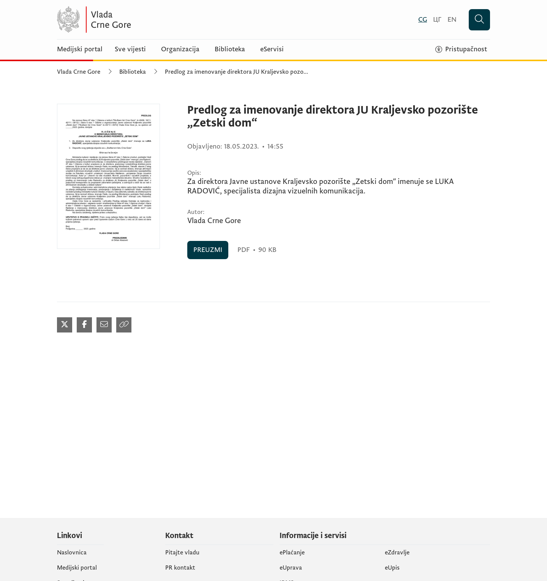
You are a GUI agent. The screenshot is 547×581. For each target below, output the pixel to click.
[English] (452, 19)
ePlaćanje (292, 552)
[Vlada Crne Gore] (131, 19)
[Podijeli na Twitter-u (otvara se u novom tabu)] (64, 324)
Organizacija (180, 49)
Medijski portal (80, 49)
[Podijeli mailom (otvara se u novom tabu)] (104, 324)
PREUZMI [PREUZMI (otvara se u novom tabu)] (207, 250)
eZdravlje (397, 552)
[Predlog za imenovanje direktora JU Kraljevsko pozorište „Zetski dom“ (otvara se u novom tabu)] (108, 176)
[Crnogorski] (422, 19)
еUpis (392, 568)
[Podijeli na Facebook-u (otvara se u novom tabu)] (84, 324)
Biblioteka (230, 49)
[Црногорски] (437, 19)
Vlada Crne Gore (78, 72)
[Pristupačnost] (461, 49)
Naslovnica (72, 552)
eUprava (291, 568)
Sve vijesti (130, 49)
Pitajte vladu (182, 552)
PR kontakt (180, 568)
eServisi (272, 49)
